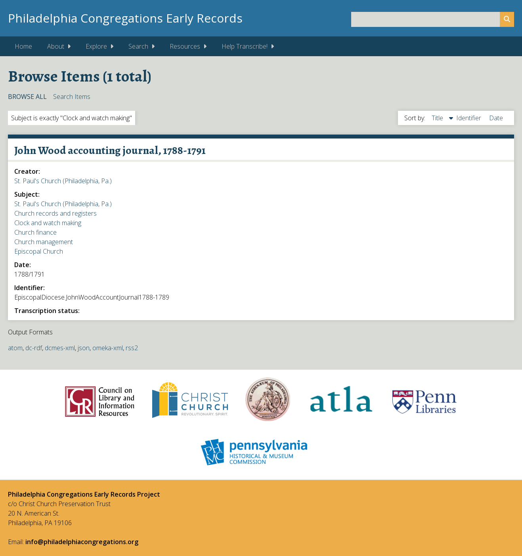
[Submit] (507, 19)
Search (138, 46)
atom (15, 347)
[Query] (432, 19)
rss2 (132, 347)
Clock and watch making (47, 222)
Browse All (27, 96)
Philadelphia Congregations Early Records (125, 18)
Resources (185, 46)
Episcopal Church (38, 251)
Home (23, 46)
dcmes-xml (60, 347)
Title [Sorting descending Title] (438, 118)
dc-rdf (33, 347)
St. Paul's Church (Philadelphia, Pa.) (63, 180)
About (55, 46)
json (84, 347)
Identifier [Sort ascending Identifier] (469, 118)
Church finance (35, 232)
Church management (43, 241)
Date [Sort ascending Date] (496, 118)
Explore (96, 46)
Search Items (71, 96)
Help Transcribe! (245, 46)
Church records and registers (55, 213)
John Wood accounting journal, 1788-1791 (110, 150)
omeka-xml (107, 347)
